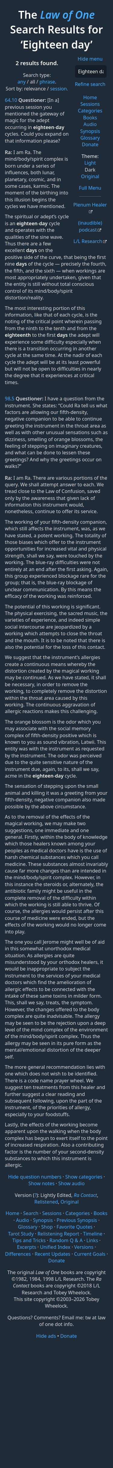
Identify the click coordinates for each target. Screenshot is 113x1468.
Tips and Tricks (29, 1240)
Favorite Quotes (75, 1226)
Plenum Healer (90, 204)
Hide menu (90, 58)
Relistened (46, 1201)
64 (7, 100)
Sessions (90, 104)
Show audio (71, 1183)
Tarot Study (21, 1233)
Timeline (92, 1233)
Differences (18, 1254)
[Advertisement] (56, 1403)
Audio (90, 124)
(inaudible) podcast (90, 226)
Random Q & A (66, 1240)
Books (90, 117)
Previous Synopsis (77, 1220)
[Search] (91, 71)
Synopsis (90, 131)
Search (31, 1213)
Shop (47, 1226)
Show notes (41, 1183)
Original (90, 176)
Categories (90, 110)
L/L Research (88, 241)
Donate (90, 144)
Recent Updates (52, 1254)
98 (7, 398)
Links (92, 1240)
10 (14, 100)
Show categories (83, 1176)
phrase (47, 81)
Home (90, 97)
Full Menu (90, 188)
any (21, 81)
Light (90, 162)
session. (59, 88)
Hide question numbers (34, 1176)
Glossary (90, 137)
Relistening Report (58, 1233)
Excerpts (26, 1247)
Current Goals (89, 1254)
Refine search (90, 84)
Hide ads (46, 1336)
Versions (83, 1247)
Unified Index (55, 1247)
